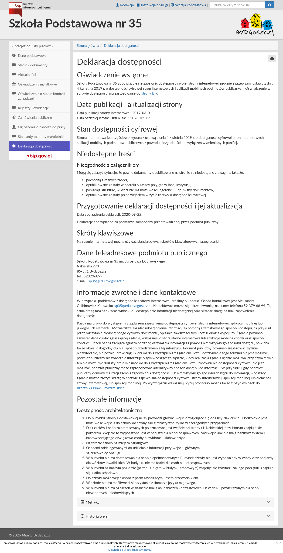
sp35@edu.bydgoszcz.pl (106, 281)
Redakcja (125, 5)
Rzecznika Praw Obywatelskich (100, 388)
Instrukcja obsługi (152, 5)
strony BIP (149, 93)
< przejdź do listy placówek (33, 46)
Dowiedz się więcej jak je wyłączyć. (129, 549)
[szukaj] (237, 4)
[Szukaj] (269, 4)
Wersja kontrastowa (188, 5)
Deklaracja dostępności (121, 45)
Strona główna (88, 45)
